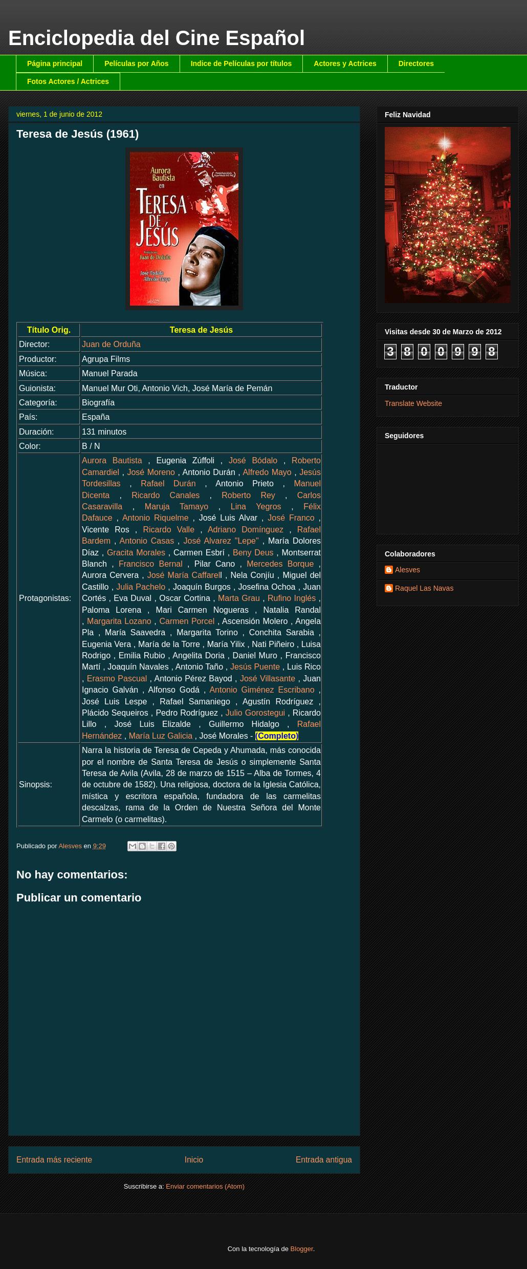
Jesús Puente (255, 666)
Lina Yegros (256, 506)
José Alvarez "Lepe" (221, 540)
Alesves (407, 570)
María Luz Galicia (161, 736)
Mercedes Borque (280, 564)
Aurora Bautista (112, 460)
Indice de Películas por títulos (241, 63)
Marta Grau (239, 598)
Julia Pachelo (140, 587)
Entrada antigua (324, 1159)
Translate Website (413, 403)
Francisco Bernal (151, 564)
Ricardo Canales (165, 495)
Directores (416, 63)
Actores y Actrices (345, 63)
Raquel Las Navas (424, 588)
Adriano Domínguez (245, 529)
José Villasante (267, 678)
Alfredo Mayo (267, 472)
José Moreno (151, 472)
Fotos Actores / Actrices (68, 81)
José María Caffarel (184, 575)
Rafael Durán (168, 483)
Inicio (194, 1159)
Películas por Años (136, 63)
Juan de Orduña (111, 344)
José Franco (291, 517)
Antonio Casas (147, 540)
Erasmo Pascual (117, 678)
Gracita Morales (136, 552)
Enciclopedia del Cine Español (156, 38)
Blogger (302, 1249)
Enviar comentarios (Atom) (205, 1186)
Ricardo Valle (168, 529)
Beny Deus (253, 552)
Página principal (54, 63)
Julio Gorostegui (255, 712)
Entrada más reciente (54, 1159)
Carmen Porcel (186, 621)
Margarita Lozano (119, 621)
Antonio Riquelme (155, 517)
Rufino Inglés (292, 598)
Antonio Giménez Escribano (261, 689)
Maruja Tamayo (176, 506)
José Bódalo (253, 460)
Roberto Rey (248, 495)
